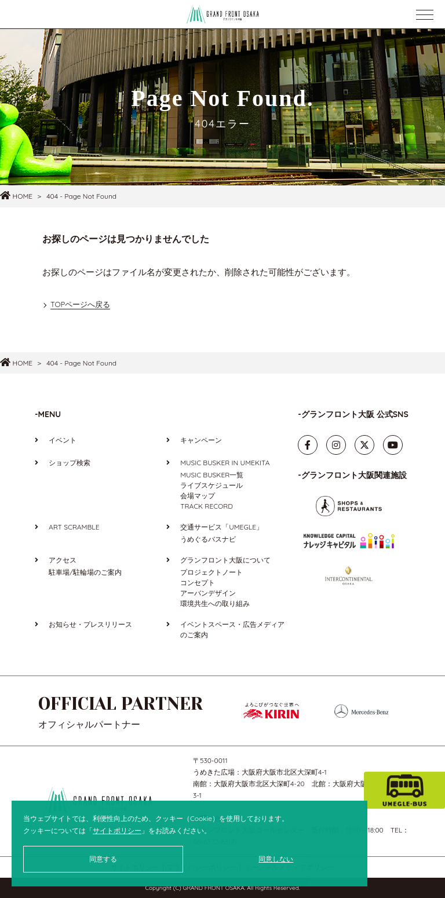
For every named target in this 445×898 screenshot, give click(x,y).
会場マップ (197, 495)
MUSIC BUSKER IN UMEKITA (224, 462)
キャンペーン (201, 440)
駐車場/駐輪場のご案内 (85, 572)
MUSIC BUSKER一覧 (211, 474)
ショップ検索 (69, 462)
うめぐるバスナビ (208, 539)
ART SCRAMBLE (74, 527)
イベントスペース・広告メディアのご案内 (232, 629)
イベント (62, 440)
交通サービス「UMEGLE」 (221, 527)
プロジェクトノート (211, 572)
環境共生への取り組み (215, 603)
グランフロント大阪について (225, 560)
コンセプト (197, 582)
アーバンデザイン (208, 593)
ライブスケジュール (211, 485)
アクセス (62, 560)
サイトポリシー (117, 830)
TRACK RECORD (206, 506)
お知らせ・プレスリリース (90, 624)
